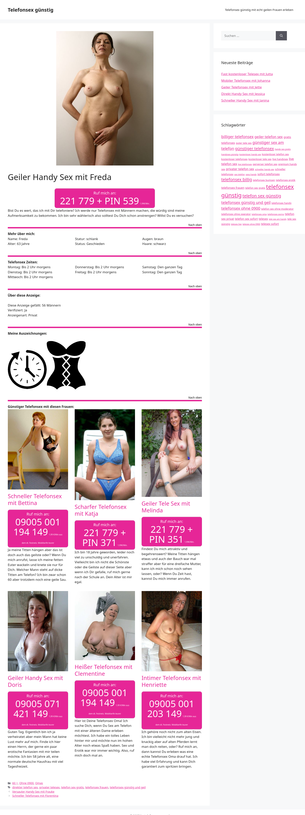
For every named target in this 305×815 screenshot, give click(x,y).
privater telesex (49, 786)
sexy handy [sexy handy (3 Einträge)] (251, 174)
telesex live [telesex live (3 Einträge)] (236, 224)
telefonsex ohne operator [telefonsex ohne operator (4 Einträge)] (236, 214)
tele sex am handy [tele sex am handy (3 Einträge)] (278, 219)
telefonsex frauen (96, 786)
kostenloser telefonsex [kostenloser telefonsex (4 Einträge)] (234, 159)
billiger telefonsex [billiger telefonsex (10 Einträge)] (237, 136)
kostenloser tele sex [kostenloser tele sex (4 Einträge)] (260, 159)
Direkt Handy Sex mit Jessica (243, 93)
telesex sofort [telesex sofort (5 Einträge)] (270, 224)
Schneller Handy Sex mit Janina (245, 100)
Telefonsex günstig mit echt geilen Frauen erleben (259, 10)
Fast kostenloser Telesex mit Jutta (247, 74)
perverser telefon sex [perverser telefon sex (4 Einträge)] (265, 164)
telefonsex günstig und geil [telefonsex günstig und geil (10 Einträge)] (246, 202)
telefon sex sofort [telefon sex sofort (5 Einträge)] (246, 219)
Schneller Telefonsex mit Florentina (35, 794)
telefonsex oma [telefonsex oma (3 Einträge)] (259, 214)
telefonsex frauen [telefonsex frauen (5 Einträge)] (233, 188)
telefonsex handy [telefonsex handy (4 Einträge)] (282, 203)
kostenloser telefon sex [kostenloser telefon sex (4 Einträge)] (275, 154)
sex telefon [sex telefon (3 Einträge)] (239, 174)
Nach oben (195, 224)
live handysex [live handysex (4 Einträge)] (280, 159)
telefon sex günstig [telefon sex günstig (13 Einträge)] (262, 196)
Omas (39, 781)
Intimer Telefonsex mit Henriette (171, 680)
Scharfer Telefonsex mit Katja (101, 509)
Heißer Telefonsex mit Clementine (103, 669)
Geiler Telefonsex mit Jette (241, 87)
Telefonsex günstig (30, 9)
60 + (15, 781)
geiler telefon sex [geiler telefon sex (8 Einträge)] (268, 136)
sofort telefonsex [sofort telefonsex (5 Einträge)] (268, 174)
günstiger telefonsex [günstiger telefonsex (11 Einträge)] (254, 148)
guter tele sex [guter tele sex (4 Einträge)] (244, 143)
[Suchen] (281, 35)
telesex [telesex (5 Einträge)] (263, 219)
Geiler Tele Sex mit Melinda (166, 506)
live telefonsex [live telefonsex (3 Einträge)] (245, 164)
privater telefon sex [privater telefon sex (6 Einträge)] (240, 169)
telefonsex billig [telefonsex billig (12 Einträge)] (236, 179)
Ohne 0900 (26, 781)
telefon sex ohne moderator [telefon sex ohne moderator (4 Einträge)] (277, 209)
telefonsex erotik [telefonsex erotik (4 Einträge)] (285, 180)
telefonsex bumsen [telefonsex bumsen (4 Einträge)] (264, 180)
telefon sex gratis (72, 786)
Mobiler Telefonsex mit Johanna (245, 80)
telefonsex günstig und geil (128, 786)
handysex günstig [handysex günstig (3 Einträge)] (229, 154)
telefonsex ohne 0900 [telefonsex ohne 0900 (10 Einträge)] (240, 208)
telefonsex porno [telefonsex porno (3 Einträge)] (275, 214)
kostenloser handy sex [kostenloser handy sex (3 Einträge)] (250, 154)
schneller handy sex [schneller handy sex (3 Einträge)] (264, 169)
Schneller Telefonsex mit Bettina (35, 499)
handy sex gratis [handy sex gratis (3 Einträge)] (283, 149)
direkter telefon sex (25, 786)
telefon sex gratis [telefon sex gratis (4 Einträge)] (255, 188)
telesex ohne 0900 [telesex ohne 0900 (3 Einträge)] (251, 224)
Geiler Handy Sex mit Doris (35, 680)
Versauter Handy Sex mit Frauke (33, 790)
